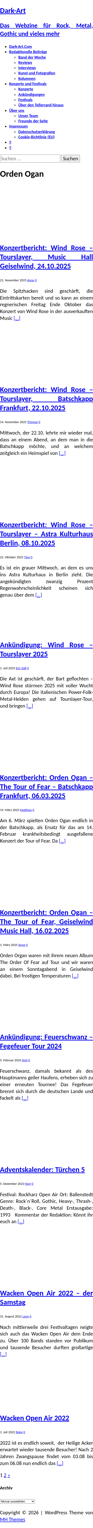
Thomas (32, 422)
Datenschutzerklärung (36, 131)
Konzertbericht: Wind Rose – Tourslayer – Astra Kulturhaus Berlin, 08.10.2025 (46, 534)
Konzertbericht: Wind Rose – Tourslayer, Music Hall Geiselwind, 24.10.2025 (46, 257)
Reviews (25, 62)
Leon (25, 1316)
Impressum (18, 126)
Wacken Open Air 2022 (34, 1418)
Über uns (16, 110)
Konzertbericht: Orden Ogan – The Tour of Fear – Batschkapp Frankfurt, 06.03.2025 (46, 786)
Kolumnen (27, 78)
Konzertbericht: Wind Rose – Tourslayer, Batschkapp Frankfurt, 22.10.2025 (46, 398)
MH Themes (12, 1519)
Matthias (26, 810)
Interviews (27, 67)
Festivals (25, 99)
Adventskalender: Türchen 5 (42, 1169)
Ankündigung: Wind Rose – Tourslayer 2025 (46, 649)
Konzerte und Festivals (27, 83)
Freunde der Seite (33, 121)
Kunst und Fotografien (36, 73)
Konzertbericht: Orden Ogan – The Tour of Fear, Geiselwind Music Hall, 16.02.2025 (46, 921)
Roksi (19, 1432)
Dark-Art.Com (20, 46)
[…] (17, 318)
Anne (30, 280)
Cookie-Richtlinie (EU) (36, 137)
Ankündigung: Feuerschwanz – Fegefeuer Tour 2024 (46, 1042)
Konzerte (25, 89)
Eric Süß (21, 668)
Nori (28, 1184)
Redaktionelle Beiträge (28, 51)
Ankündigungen (31, 94)
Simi (24, 1060)
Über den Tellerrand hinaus (40, 105)
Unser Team (28, 115)
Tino (27, 557)
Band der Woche (32, 57)
